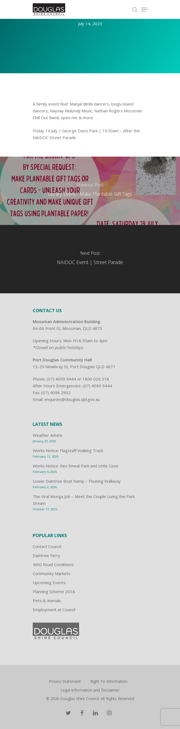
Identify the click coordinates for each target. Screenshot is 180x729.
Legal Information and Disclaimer (90, 690)
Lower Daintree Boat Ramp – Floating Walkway (77, 481)
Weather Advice (47, 435)
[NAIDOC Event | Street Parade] (90, 259)
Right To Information (108, 681)
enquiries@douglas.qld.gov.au (72, 399)
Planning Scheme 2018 (54, 591)
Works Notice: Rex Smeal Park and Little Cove (75, 466)
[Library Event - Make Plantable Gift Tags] (90, 191)
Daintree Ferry (46, 555)
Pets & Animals (47, 600)
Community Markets (51, 573)
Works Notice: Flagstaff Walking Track (68, 450)
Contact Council (47, 546)
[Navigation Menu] (144, 9)
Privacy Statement (65, 681)
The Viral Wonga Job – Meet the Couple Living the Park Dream (84, 500)
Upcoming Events (49, 582)
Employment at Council (54, 609)
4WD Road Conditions (53, 564)
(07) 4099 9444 (61, 379)
